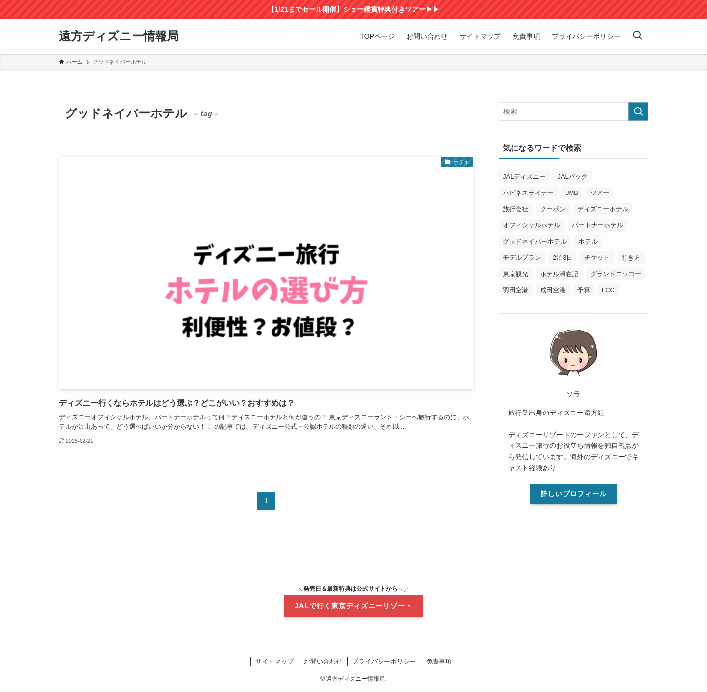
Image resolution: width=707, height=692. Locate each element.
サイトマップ (274, 661)
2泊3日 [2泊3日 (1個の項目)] (562, 257)
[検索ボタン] (637, 36)
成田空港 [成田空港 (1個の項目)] (553, 290)
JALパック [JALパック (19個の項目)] (572, 176)
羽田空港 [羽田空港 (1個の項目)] (515, 290)
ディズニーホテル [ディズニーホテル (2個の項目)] (602, 209)
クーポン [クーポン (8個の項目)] (553, 209)
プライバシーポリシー (384, 661)
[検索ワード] (573, 111)
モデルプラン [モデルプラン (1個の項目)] (522, 257)
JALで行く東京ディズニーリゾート (353, 605)
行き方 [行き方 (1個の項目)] (631, 257)
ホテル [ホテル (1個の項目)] (588, 241)
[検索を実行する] (638, 111)
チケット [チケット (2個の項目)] (597, 257)
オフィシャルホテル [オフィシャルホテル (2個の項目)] (531, 225)
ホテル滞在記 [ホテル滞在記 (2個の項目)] (559, 273)
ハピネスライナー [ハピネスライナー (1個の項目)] (528, 192)
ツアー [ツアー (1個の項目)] (599, 192)
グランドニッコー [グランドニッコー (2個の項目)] (615, 273)
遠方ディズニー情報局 (119, 36)
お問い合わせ (323, 661)
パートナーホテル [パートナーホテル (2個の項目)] (597, 225)
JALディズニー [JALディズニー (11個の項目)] (524, 176)
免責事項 (439, 661)
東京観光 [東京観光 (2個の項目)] (515, 273)
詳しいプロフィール (574, 494)
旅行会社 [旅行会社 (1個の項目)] (515, 209)
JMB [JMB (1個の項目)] (572, 192)
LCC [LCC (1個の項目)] (608, 290)
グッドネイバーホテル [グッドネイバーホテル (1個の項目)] (535, 241)
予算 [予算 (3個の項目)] (583, 290)
